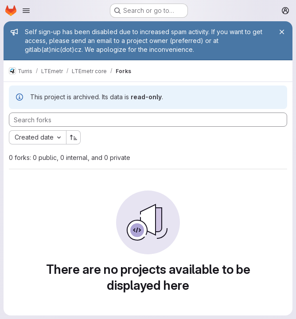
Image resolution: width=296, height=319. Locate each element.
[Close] (282, 32)
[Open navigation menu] (26, 11)
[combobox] (37, 137)
